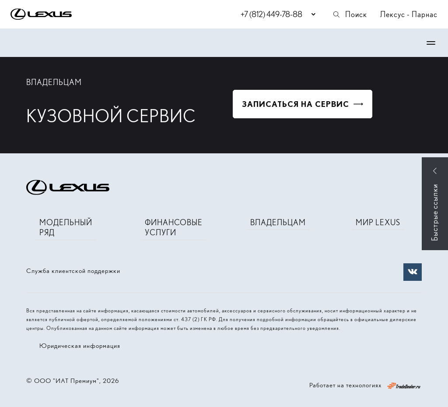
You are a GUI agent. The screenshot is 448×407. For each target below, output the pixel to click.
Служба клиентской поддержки (73, 271)
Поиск (349, 14)
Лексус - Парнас (409, 14)
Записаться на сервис (295, 104)
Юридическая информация (79, 346)
